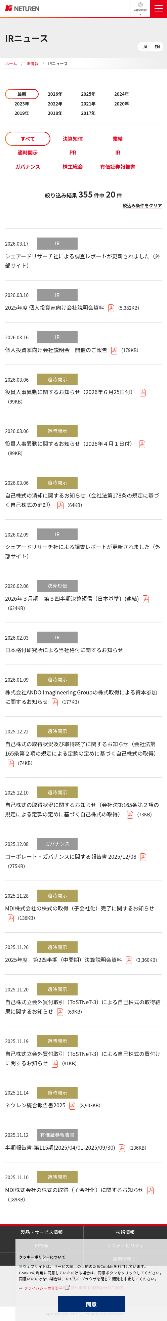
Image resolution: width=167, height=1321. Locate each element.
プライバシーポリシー (43, 1288)
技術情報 (125, 1232)
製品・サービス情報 (41, 1232)
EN (157, 46)
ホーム (11, 63)
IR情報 (32, 63)
